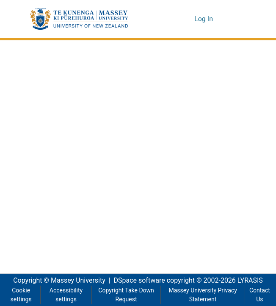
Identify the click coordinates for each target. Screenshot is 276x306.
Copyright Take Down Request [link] (126, 294)
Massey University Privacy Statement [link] (202, 294)
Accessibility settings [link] (65, 294)
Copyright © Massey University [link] (56, 280)
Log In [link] (204, 19)
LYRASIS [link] (252, 280)
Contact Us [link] (259, 294)
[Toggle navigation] (234, 19)
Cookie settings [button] (21, 294)
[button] (79, 19)
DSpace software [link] (137, 280)
